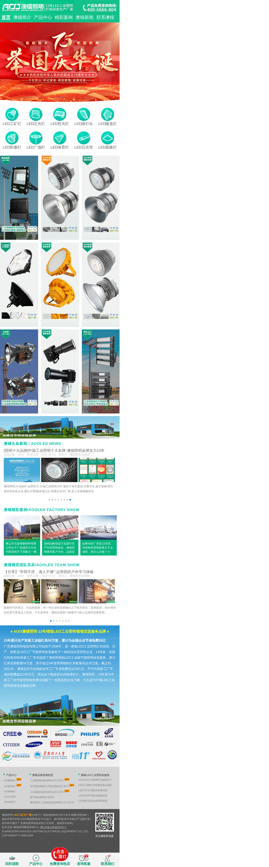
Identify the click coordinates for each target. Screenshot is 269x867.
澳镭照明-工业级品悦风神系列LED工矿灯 (52, 802)
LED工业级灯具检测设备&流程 (95, 785)
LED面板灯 (10, 791)
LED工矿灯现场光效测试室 (92, 790)
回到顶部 (12, 864)
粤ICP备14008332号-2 (53, 827)
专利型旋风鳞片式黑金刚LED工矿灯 (52, 786)
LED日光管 (10, 796)
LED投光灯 (12, 786)
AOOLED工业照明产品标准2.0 (94, 779)
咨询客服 (83, 864)
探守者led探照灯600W (42, 797)
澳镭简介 (22, 17)
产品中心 (43, 17)
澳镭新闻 (84, 17)
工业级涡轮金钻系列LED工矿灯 (49, 780)
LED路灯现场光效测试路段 (92, 800)
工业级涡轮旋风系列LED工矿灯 (49, 791)
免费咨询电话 (60, 860)
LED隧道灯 (12, 780)
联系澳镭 (105, 17)
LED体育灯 (10, 801)
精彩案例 (64, 17)
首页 (5, 17)
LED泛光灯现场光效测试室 (92, 795)
